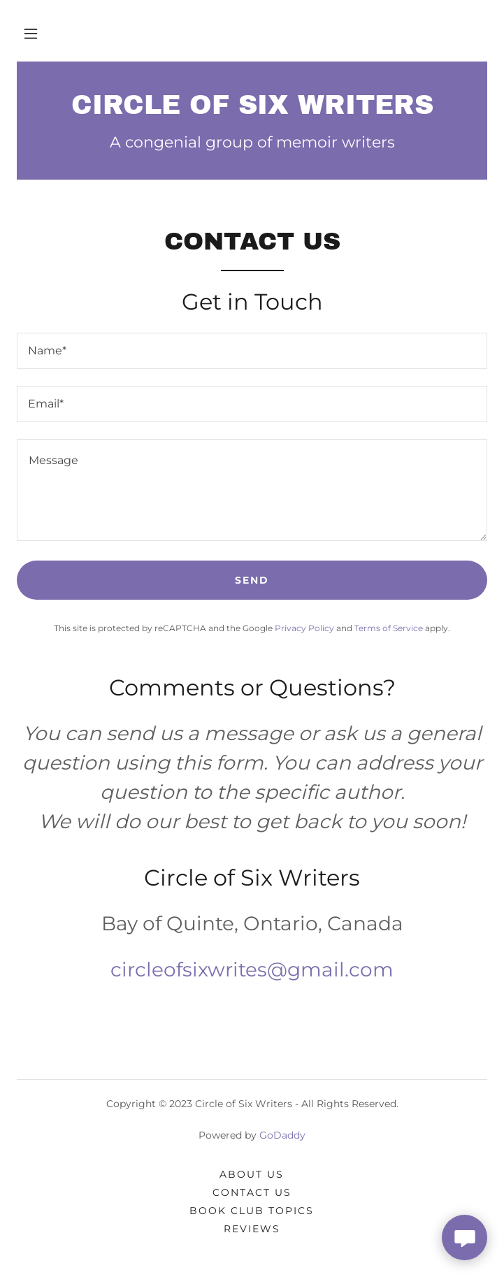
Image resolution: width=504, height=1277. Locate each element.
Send (252, 580)
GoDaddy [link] (282, 1135)
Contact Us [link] (252, 1192)
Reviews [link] (252, 1228)
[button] (31, 34)
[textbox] (252, 351)
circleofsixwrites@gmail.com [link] (252, 969)
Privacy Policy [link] (304, 628)
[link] (252, 105)
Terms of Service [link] (388, 628)
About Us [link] (251, 1174)
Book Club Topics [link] (251, 1210)
